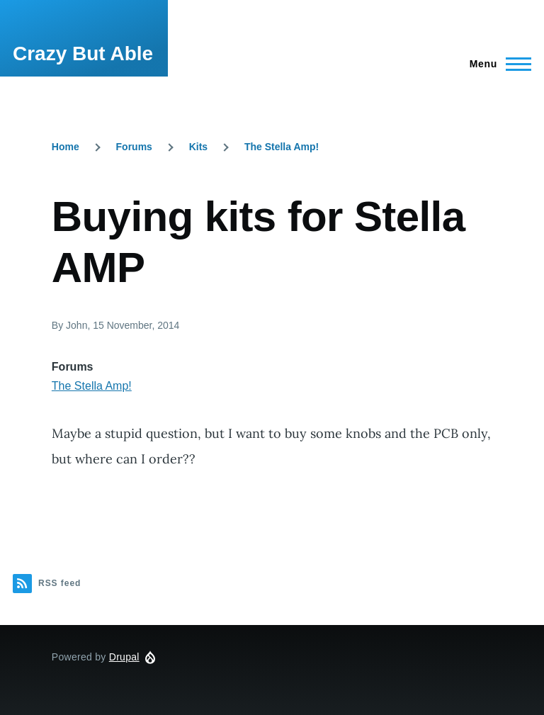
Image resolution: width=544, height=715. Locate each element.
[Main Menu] (496, 64)
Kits (198, 146)
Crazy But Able (83, 53)
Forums (134, 146)
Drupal (124, 657)
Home (65, 146)
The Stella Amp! (281, 146)
